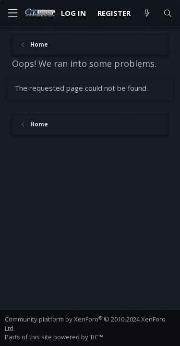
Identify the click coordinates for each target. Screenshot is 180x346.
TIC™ (96, 337)
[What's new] (146, 13)
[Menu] (12, 13)
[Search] (167, 13)
